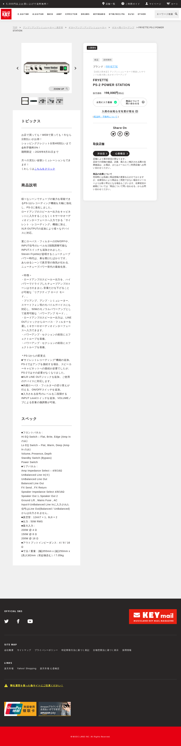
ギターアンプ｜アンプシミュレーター (87, 27)
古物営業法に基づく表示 (106, 650)
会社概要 (9, 650)
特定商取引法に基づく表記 (75, 650)
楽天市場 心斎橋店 (49, 668)
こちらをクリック (44, 168)
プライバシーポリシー (46, 650)
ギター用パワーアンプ (123, 27)
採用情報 (127, 650)
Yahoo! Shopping (26, 668)
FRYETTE (112, 66)
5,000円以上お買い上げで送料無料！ (27, 4)
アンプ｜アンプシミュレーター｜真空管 (43, 27)
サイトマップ (24, 650)
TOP (15, 27)
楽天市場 (9, 668)
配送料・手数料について (105, 117)
